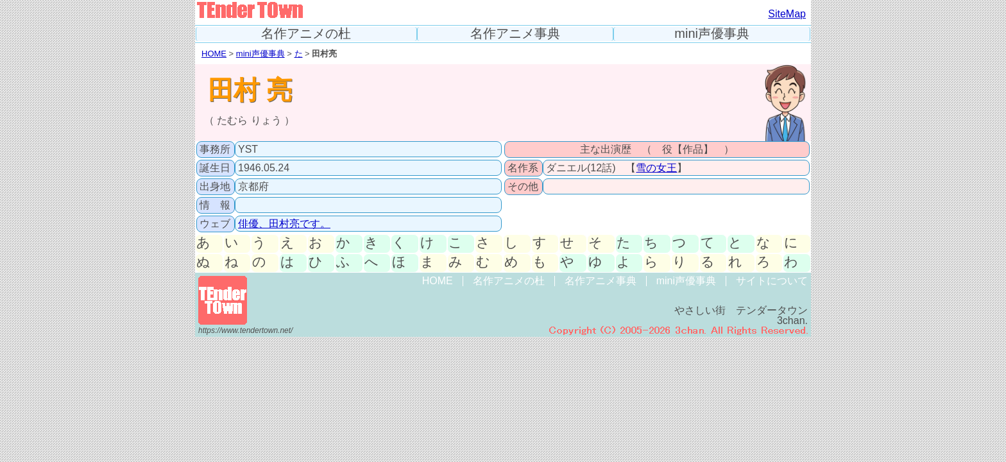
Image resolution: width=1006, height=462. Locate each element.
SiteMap (787, 13)
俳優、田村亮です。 (284, 223)
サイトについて (772, 280)
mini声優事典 (711, 33)
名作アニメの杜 (306, 33)
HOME (213, 53)
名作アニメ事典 (515, 33)
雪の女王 (656, 167)
